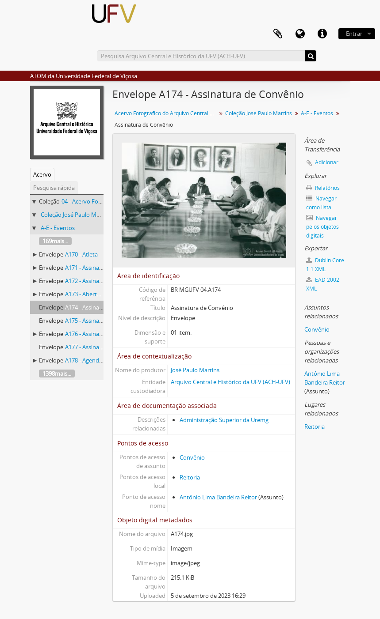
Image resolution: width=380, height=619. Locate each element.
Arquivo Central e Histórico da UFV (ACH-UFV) (230, 382)
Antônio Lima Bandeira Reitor (218, 497)
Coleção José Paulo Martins (76, 215)
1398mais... (56, 373)
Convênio (192, 457)
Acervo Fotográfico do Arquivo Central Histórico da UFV (167, 113)
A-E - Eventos (58, 228)
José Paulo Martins (195, 370)
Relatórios (323, 188)
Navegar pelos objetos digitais (322, 226)
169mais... (55, 241)
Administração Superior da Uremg (224, 420)
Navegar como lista (321, 203)
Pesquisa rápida (54, 188)
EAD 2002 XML (322, 284)
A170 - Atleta (81, 254)
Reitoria (190, 477)
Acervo (42, 174)
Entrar (354, 34)
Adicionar (326, 162)
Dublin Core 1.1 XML (325, 265)
